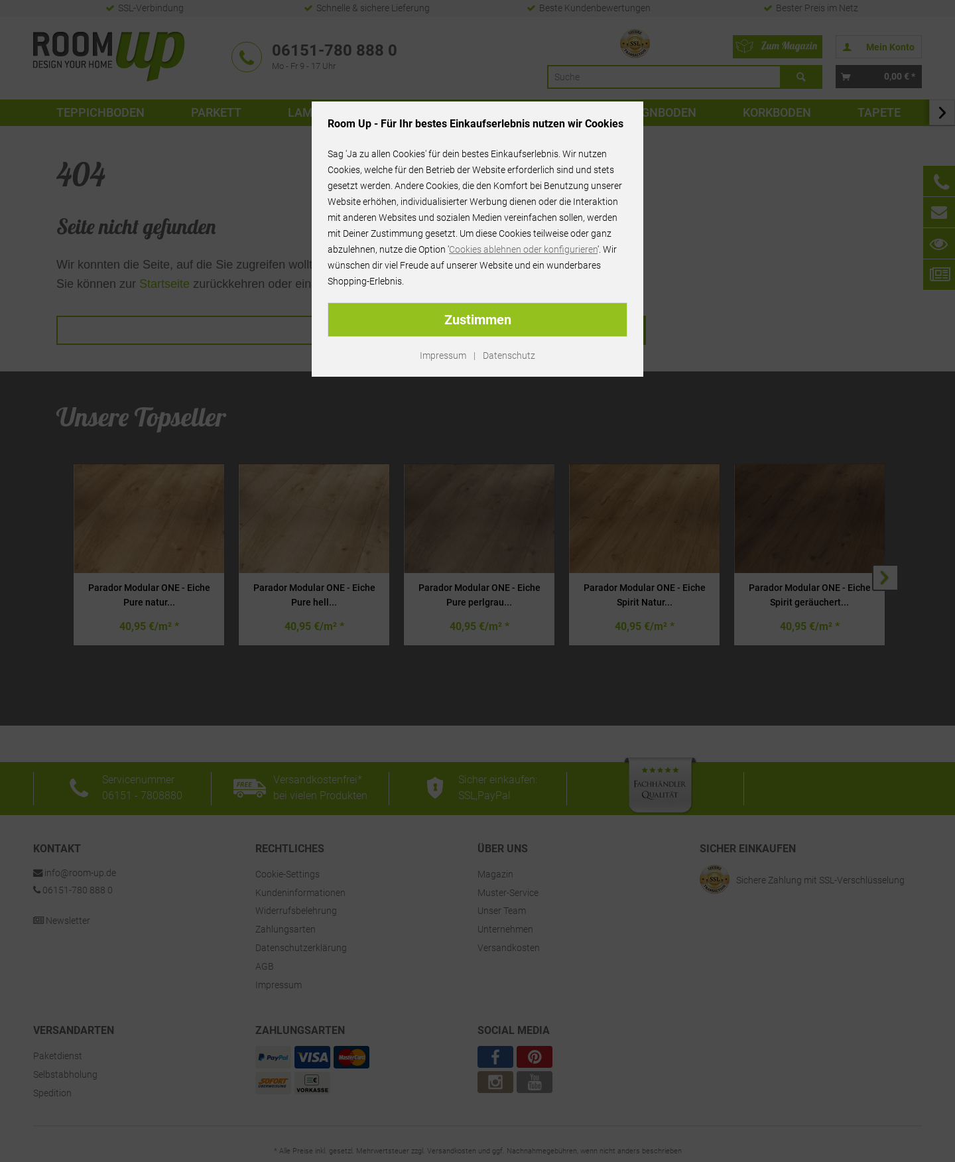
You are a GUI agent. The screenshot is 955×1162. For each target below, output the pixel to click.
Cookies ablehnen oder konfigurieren (523, 249)
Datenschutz (509, 355)
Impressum (443, 355)
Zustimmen (477, 320)
